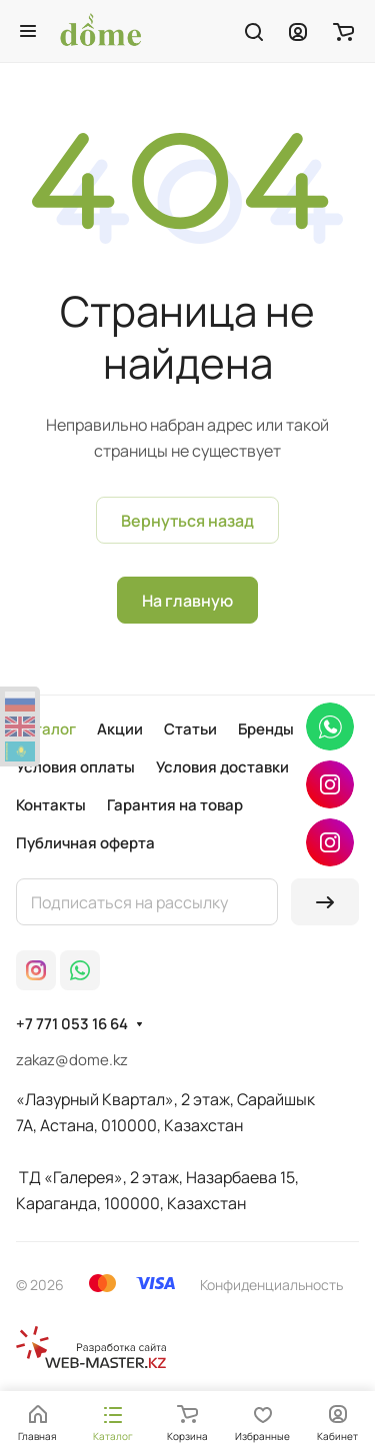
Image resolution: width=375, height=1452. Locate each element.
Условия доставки (222, 766)
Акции (120, 729)
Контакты (51, 804)
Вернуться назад (187, 521)
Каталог (46, 729)
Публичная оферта (85, 842)
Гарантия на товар (175, 804)
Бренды (266, 729)
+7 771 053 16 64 (72, 1024)
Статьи (190, 729)
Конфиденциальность (271, 1284)
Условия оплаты (75, 766)
